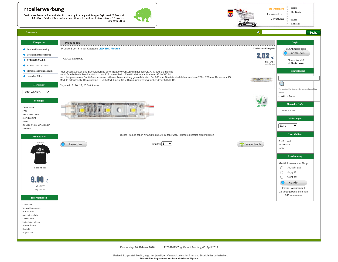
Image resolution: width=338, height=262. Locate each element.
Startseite (31, 32)
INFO (25, 121)
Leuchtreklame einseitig (38, 49)
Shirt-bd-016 (40, 167)
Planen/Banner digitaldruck (40, 71)
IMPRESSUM (29, 118)
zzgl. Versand (40, 190)
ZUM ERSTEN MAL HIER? (36, 125)
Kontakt (295, 23)
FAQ (25, 111)
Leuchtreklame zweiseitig (39, 54)
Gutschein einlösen (31, 222)
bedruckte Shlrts (34, 76)
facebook (27, 128)
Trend (286, 188)
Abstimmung (297, 188)
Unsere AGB (28, 218)
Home (294, 8)
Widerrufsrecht (30, 225)
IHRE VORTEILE (31, 114)
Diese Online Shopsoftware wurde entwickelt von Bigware (169, 258)
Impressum (28, 232)
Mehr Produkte (289, 110)
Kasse (294, 19)
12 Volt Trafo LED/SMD (38, 65)
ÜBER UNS (28, 107)
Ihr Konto (296, 12)
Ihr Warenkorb (276, 8)
